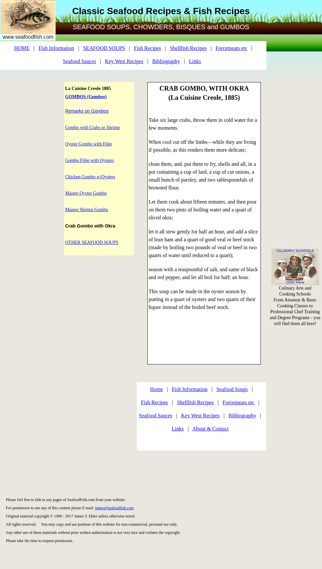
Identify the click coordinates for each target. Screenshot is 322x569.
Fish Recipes (147, 48)
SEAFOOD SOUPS (104, 48)
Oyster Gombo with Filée (88, 144)
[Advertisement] (295, 98)
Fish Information (56, 48)
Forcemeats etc (231, 48)
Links (195, 61)
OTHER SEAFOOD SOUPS (91, 242)
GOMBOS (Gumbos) (86, 96)
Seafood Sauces (79, 61)
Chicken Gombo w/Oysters (90, 176)
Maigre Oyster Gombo (86, 193)
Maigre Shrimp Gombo (86, 209)
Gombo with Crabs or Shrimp (92, 127)
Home (156, 389)
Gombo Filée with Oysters (89, 160)
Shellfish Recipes (188, 48)
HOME (22, 48)
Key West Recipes (124, 61)
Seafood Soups (232, 389)
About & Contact (210, 428)
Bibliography (166, 61)
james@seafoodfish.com (114, 508)
